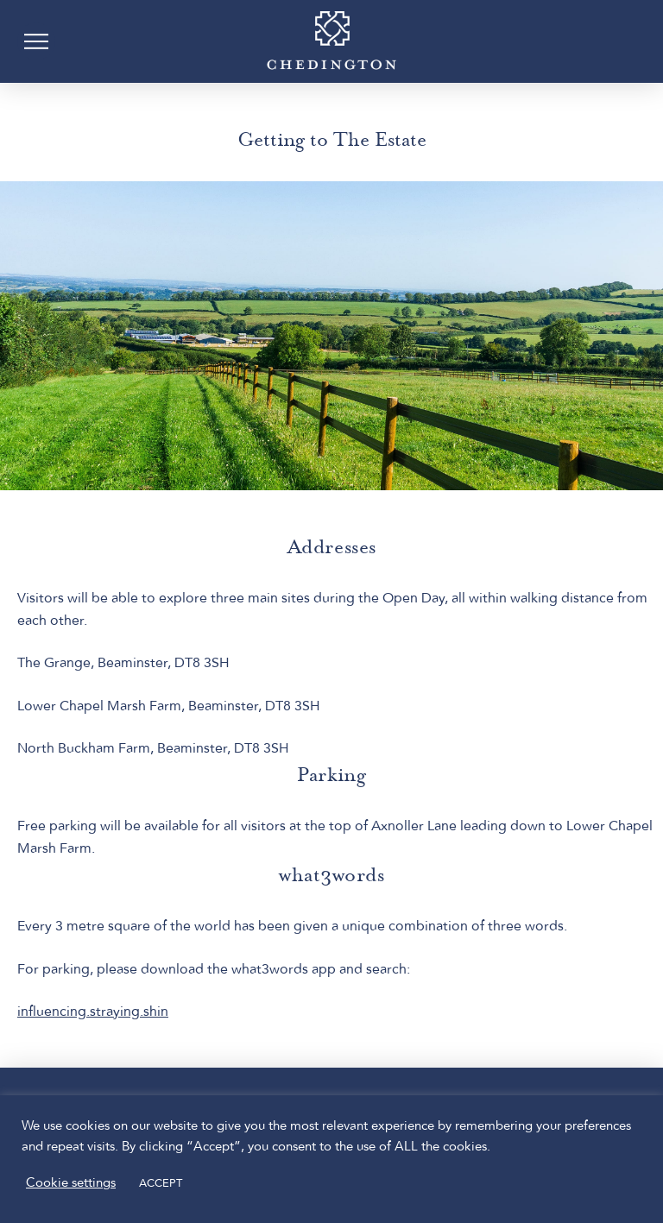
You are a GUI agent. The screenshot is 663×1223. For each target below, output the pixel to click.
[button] (36, 41)
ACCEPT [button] (160, 1183)
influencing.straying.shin (92, 1012)
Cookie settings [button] (71, 1183)
